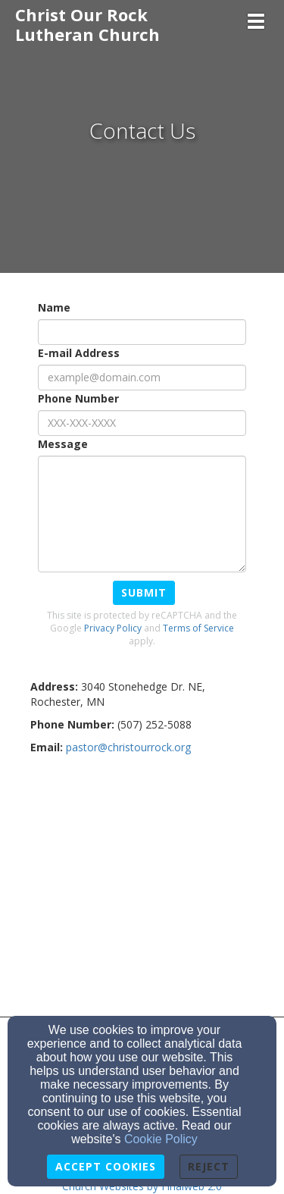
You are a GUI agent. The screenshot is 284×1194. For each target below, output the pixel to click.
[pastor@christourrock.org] (128, 747)
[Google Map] (142, 884)
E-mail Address (79, 353)
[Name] (142, 332)
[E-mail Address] (142, 377)
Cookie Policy (161, 1139)
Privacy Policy (113, 628)
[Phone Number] (142, 423)
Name (54, 307)
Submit (144, 592)
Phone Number (78, 398)
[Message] (142, 514)
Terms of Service (198, 628)
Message (63, 444)
